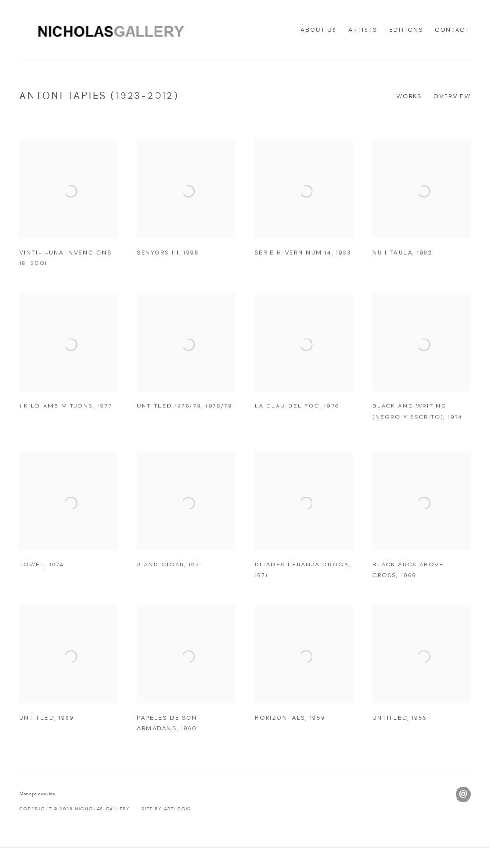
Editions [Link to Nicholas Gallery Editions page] (406, 30)
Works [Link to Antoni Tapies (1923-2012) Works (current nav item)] (409, 96)
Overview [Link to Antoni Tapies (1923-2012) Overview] (452, 96)
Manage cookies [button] (37, 794)
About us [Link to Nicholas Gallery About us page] (318, 30)
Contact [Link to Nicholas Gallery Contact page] (452, 30)
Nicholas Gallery (105, 30)
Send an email (463, 794)
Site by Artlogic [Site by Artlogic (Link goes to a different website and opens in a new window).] (166, 809)
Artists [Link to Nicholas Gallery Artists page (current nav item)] (362, 30)
